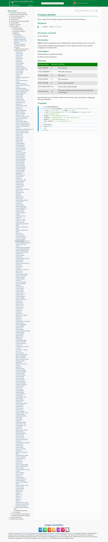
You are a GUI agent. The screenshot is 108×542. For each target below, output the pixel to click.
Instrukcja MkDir (20, 326)
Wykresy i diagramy (16, 24)
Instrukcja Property (21, 375)
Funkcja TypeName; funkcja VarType (23, 470)
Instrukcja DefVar (20, 172)
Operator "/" (19, 498)
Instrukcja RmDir (20, 400)
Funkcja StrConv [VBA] (22, 439)
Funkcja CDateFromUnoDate (21, 87)
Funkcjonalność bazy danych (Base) (20, 21)
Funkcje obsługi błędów (22, 200)
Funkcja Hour (19, 266)
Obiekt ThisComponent (22, 452)
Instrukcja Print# (20, 373)
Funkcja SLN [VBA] (21, 422)
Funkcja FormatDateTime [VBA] (22, 224)
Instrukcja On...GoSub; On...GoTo (21, 350)
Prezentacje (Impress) (16, 18)
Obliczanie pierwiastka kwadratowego (21, 430)
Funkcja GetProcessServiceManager (23, 246)
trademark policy (45, 538)
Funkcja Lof (19, 318)
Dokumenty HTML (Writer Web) (19, 14)
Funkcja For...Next (20, 219)
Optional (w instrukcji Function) (21, 364)
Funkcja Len (19, 312)
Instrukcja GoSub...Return (22, 258)
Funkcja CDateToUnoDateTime (21, 79)
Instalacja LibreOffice (16, 517)
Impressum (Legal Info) (14, 533)
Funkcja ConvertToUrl (21, 118)
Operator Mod (19, 328)
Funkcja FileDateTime (21, 208)
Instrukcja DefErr (20, 162)
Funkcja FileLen (20, 211)
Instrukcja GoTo (20, 260)
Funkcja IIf (18, 268)
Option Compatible (20, 113)
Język (30, 5)
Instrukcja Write (20, 488)
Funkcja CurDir (19, 137)
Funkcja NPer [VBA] (21, 340)
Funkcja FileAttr (20, 205)
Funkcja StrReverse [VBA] (22, 442)
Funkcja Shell (19, 419)
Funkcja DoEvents (20, 181)
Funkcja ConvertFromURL (22, 117)
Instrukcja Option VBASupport (20, 361)
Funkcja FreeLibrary (21, 236)
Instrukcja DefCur (20, 157)
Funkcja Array (19, 55)
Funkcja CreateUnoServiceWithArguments (23, 128)
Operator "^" (19, 501)
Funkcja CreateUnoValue (22, 132)
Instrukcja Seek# (20, 411)
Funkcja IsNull (19, 294)
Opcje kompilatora (18, 36)
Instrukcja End (19, 183)
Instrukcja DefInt (20, 164)
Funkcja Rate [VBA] (21, 383)
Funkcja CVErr (19, 140)
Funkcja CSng (19, 134)
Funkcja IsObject (20, 298)
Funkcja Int (18, 280)
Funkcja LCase (19, 305)
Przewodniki (17, 512)
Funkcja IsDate (19, 288)
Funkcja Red (19, 387)
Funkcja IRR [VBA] (20, 283)
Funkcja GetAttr (20, 241)
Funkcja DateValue (20, 150)
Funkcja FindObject (21, 213)
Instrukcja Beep (20, 63)
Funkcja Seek (19, 409)
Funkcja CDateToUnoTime (22, 85)
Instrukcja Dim (19, 176)
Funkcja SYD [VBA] (21, 449)
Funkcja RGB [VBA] (21, 397)
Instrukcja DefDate (21, 159)
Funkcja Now (19, 339)
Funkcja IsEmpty (20, 290)
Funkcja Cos (19, 120)
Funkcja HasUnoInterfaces (22, 263)
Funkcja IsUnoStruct (21, 299)
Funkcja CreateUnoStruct (22, 131)
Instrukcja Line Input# (21, 315)
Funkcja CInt (19, 107)
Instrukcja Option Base (21, 354)
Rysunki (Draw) (15, 19)
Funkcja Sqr (19, 428)
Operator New (19, 335)
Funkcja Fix (18, 217)
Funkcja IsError (20, 291)
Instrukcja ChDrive (20, 101)
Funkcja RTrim (19, 406)
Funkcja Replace (20, 391)
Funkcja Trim (19, 463)
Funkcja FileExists (20, 209)
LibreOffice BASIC (17, 28)
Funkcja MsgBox (20, 332)
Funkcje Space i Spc (21, 424)
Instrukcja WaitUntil (21, 479)
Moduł (16, 5)
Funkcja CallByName (21, 68)
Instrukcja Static (20, 435)
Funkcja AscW (19, 58)
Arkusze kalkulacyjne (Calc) (18, 16)
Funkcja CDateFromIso (22, 91)
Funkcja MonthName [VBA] (23, 331)
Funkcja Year (19, 491)
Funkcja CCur (19, 74)
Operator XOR (19, 490)
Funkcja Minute (20, 323)
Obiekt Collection (20, 112)
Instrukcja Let (19, 313)
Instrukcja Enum (20, 184)
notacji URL (91, 43)
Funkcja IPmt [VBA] (21, 282)
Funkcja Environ (20, 186)
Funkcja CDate (19, 94)
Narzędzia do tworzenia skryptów (21, 515)
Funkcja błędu (19, 198)
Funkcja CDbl (19, 96)
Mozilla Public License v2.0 (52, 535)
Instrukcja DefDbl (20, 161)
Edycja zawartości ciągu (22, 502)
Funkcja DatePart (20, 146)
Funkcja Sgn (19, 417)
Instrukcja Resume (20, 394)
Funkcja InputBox (20, 277)
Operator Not (19, 337)
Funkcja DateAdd (20, 143)
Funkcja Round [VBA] (21, 403)
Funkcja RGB (19, 395)
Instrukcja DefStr (20, 170)
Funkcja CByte (19, 72)
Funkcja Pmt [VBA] (21, 370)
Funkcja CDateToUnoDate (22, 90)
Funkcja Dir (19, 178)
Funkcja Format (20, 222)
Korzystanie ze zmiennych (22, 504)
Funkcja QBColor (20, 381)
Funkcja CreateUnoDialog (22, 123)
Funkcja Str (19, 441)
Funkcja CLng (19, 109)
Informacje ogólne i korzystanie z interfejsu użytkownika (18, 31)
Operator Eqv (19, 191)
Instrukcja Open (20, 353)
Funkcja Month (19, 329)
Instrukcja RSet (20, 405)
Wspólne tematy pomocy (17, 519)
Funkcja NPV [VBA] (21, 342)
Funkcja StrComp (20, 438)
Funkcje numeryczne (21, 343)
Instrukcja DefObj (20, 167)
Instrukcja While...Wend (22, 485)
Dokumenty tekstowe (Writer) (18, 13)
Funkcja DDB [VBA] (21, 153)
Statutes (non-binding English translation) (42, 533)
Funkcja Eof (19, 187)
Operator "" (19, 499)
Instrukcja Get (19, 254)
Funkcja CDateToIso (21, 93)
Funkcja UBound (20, 472)
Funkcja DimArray (20, 175)
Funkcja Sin (19, 420)
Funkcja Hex (19, 265)
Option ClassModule (21, 356)
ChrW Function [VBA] (21, 105)
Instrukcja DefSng (20, 168)
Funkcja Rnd (19, 402)
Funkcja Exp (19, 203)
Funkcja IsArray (20, 287)
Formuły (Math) (15, 23)
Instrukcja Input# (20, 279)
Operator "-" (19, 493)
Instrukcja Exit (19, 202)
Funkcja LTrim (19, 309)
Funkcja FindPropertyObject (21, 215)
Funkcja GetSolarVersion (22, 250)
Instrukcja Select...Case (22, 69)
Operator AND (19, 54)
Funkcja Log (19, 320)
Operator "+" (19, 496)
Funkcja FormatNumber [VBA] (22, 227)
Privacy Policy (26, 533)
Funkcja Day (19, 151)
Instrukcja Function (21, 238)
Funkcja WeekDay (20, 480)
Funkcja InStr (19, 272)
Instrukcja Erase (20, 192)
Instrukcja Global (20, 255)
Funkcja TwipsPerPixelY (22, 466)
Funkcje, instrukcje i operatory (19, 46)
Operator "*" (19, 494)
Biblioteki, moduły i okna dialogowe (20, 41)
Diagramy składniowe (19, 44)
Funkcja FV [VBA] (20, 239)
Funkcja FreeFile (20, 235)
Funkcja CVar (19, 139)
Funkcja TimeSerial (20, 457)
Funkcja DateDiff (20, 145)
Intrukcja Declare (20, 154)
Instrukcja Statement (21, 110)
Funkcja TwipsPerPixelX (22, 465)
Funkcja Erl (18, 194)
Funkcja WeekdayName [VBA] (22, 482)
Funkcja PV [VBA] (20, 379)
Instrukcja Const (20, 115)
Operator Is (19, 285)
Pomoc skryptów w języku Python (21, 514)
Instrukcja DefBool (20, 156)
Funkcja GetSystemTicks (22, 252)
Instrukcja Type (20, 468)
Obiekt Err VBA (20, 197)
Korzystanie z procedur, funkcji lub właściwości (20, 38)
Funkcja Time (19, 460)
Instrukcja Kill (19, 302)
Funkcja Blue (19, 65)
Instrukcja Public (20, 376)
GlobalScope (19, 61)
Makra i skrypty (15, 26)
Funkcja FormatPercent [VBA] (22, 230)
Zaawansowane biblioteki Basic (21, 508)
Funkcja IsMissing (20, 293)
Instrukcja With (20, 487)
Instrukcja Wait (20, 477)
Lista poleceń (17, 34)
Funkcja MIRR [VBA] (21, 324)
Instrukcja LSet (19, 307)
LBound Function (20, 304)
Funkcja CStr (19, 135)
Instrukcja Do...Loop (21, 179)
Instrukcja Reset (20, 392)
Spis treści (12, 11)
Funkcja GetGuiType (21, 244)
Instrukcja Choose (20, 102)
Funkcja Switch (19, 447)
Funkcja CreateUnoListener (23, 124)
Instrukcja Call (19, 66)
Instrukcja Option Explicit (22, 359)
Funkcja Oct (19, 345)
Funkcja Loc (19, 316)
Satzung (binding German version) (64, 533)
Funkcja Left (19, 310)
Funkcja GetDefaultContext (23, 242)
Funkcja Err (18, 195)
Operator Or (19, 367)
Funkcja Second (20, 408)
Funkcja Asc (19, 57)
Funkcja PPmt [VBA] (21, 372)
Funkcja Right (19, 398)
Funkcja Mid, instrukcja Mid (23, 321)
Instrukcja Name (20, 334)
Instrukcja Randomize (21, 384)
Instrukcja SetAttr (20, 414)
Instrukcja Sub (19, 446)
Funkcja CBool (19, 71)
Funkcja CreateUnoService (22, 126)
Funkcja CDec (19, 98)
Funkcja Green (19, 261)
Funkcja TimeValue (20, 458)
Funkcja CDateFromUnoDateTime (22, 76)
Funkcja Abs (19, 52)
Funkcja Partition (20, 368)
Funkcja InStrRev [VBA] (22, 274)
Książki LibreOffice (54, 525)
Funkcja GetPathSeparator (22, 249)
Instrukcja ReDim (20, 386)
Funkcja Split (19, 427)
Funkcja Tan (19, 450)
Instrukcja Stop (20, 436)
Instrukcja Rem (19, 389)
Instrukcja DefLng (20, 165)
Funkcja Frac (19, 233)
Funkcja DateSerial (20, 148)
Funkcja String (19, 444)
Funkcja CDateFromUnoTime (21, 82)
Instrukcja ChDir (20, 99)
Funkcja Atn (19, 60)
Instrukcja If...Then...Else (22, 269)
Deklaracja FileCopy (21, 206)
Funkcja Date (19, 142)
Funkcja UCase (19, 474)
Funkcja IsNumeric (20, 296)
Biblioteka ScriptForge (21, 510)
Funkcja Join (19, 301)
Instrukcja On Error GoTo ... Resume (22, 347)
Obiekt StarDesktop (21, 433)
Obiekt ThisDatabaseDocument (22, 454)
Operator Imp (19, 271)
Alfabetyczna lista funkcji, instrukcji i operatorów (21, 49)
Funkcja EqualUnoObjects (22, 189)
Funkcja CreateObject (21, 121)
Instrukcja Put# (20, 378)
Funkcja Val (19, 476)
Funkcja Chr (19, 104)
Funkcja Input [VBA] (21, 276)
